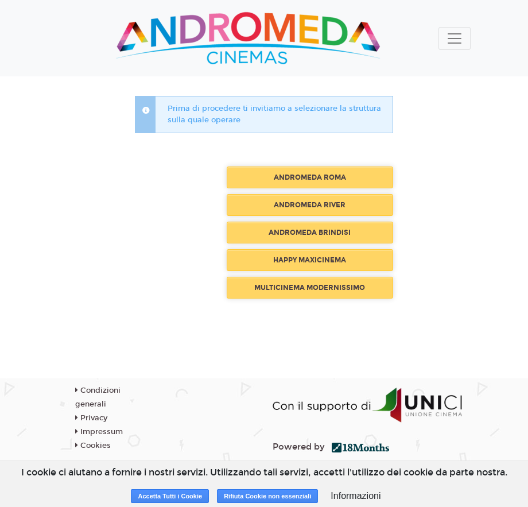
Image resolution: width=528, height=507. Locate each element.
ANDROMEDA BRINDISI (310, 233)
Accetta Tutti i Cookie (170, 496)
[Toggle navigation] (454, 38)
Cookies (93, 445)
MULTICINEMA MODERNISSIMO (309, 288)
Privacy (91, 418)
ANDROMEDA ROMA (310, 177)
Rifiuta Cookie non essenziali (267, 496)
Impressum (99, 431)
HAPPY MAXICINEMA (309, 260)
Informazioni (356, 496)
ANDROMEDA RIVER (309, 205)
